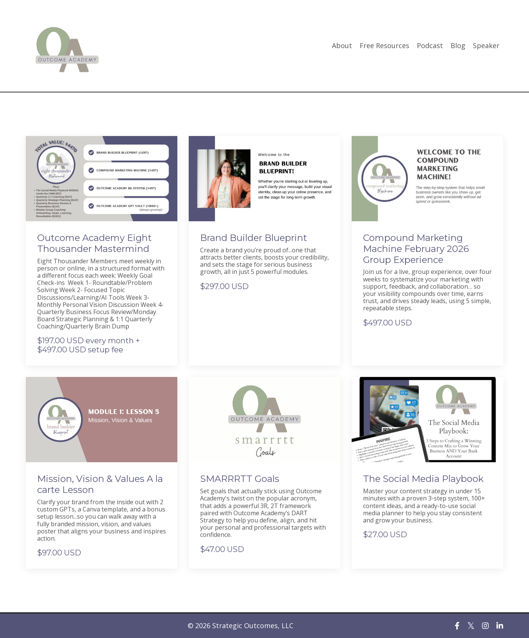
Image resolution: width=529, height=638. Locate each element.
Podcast (430, 46)
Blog (458, 46)
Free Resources (384, 46)
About (342, 46)
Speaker (486, 46)
